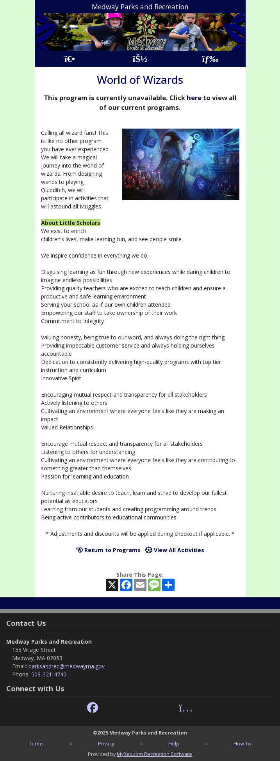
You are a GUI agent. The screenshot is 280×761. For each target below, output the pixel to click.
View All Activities (174, 550)
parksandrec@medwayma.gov (67, 666)
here (194, 97)
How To (242, 743)
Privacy (106, 743)
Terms (36, 743)
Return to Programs (108, 550)
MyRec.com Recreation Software (154, 753)
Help (173, 743)
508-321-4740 (48, 674)
